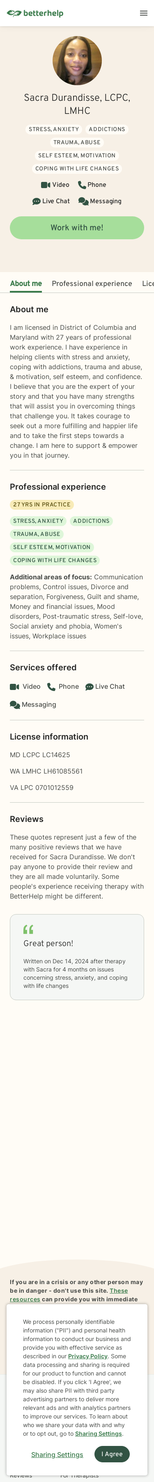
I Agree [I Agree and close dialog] (112, 1454)
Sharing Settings (98, 1433)
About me (26, 284)
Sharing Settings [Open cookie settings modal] (57, 1454)
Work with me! (77, 228)
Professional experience (92, 284)
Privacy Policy (88, 1356)
